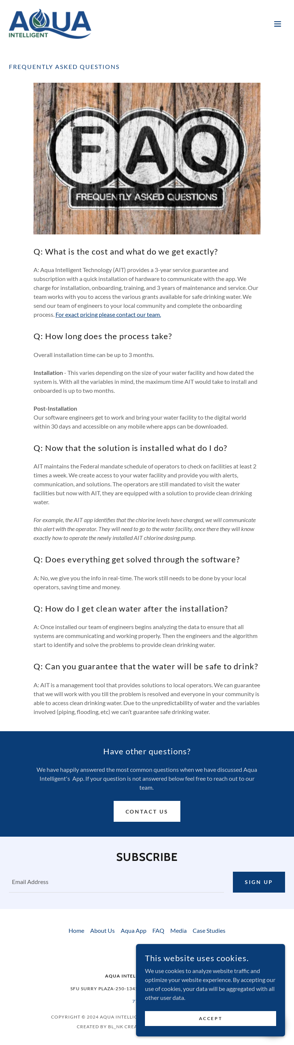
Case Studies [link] (209, 930)
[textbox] (116, 882)
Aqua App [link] (133, 930)
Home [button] (76, 930)
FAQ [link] (158, 930)
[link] (50, 24)
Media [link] (178, 930)
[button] (277, 23)
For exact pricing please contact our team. (108, 314)
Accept (210, 1018)
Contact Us (147, 811)
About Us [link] (102, 930)
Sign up (259, 882)
